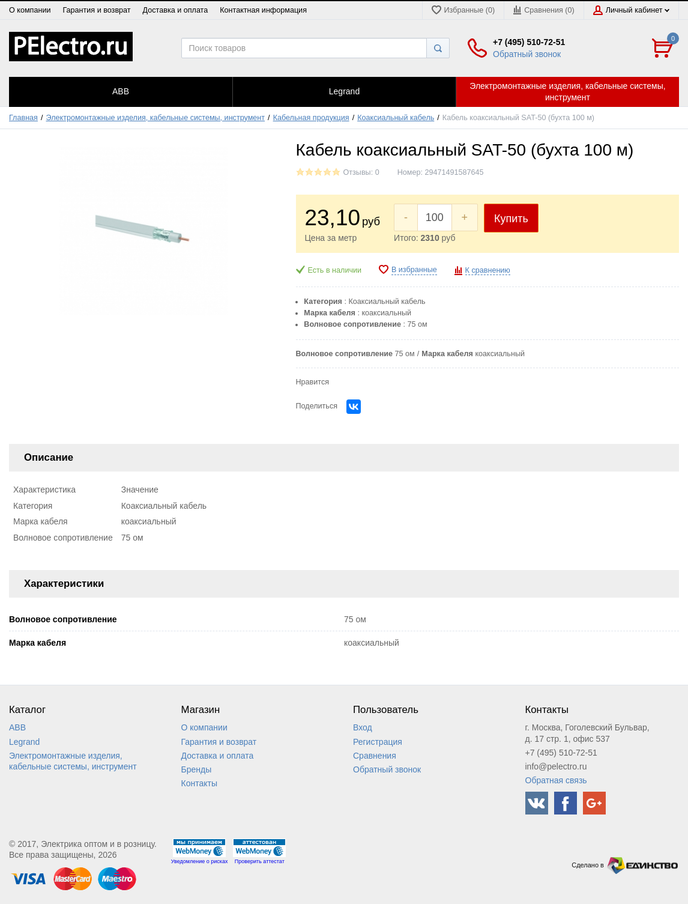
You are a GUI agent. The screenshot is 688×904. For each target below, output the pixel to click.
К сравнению (487, 270)
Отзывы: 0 (361, 172)
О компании (29, 10)
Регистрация (377, 742)
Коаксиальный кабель (395, 118)
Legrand (24, 742)
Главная (23, 118)
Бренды (196, 769)
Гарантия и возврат (96, 10)
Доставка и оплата (175, 10)
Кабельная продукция (311, 118)
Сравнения (374, 755)
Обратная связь (556, 780)
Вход (362, 727)
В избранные (414, 269)
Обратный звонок (527, 54)
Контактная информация (263, 10)
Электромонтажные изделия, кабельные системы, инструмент (155, 118)
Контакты (199, 783)
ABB (17, 727)
